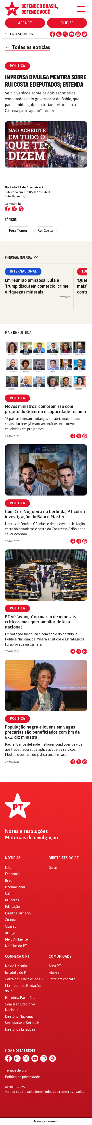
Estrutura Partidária (20, 998)
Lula (8, 868)
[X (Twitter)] (65, 34)
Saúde (9, 894)
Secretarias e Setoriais (22, 1023)
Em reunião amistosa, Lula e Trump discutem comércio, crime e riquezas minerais (36, 286)
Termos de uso (16, 1070)
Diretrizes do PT (64, 858)
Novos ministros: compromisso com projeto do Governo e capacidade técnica (45, 409)
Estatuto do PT (16, 972)
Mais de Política (18, 332)
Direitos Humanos (18, 913)
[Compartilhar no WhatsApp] (21, 208)
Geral (53, 868)
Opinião (10, 926)
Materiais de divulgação (31, 837)
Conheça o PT (17, 956)
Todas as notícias (27, 47)
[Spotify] (84, 34)
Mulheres (12, 900)
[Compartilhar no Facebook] (7, 208)
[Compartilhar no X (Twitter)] (14, 208)
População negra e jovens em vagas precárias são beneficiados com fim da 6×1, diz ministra (42, 732)
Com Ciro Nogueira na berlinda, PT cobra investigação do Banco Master (45, 514)
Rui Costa (45, 231)
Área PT (25, 23)
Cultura (10, 920)
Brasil (9, 880)
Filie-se (67, 23)
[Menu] (81, 9)
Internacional (23, 271)
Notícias (13, 858)
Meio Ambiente (16, 939)
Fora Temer (18, 231)
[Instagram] (59, 34)
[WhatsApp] (78, 34)
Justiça (10, 933)
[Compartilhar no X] (78, 436)
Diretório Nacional (19, 1016)
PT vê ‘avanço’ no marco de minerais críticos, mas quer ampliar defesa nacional (40, 621)
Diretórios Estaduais (20, 1029)
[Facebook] (52, 34)
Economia (12, 874)
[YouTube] (71, 34)
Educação (12, 907)
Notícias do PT (16, 946)
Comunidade (60, 956)
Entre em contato (62, 979)
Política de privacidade (22, 1077)
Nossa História (16, 966)
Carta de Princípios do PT (24, 979)
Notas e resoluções (26, 831)
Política (17, 398)
